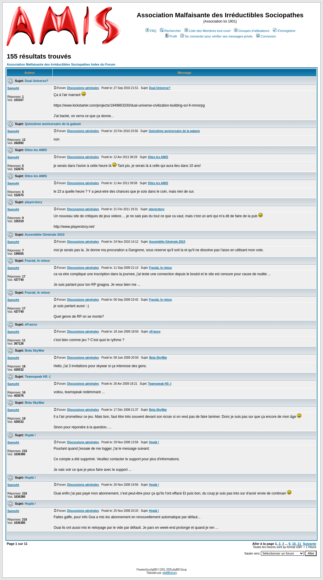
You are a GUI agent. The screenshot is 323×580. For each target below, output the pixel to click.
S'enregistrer (284, 30)
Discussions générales (83, 88)
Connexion (266, 36)
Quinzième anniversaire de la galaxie (53, 124)
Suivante (309, 543)
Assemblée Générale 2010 (44, 234)
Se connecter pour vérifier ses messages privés (216, 36)
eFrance (31, 324)
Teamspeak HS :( (38, 376)
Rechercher (170, 30)
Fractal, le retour (37, 260)
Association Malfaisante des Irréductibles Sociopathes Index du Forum (61, 64)
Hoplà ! (30, 435)
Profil (171, 36)
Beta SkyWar (35, 350)
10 (293, 543)
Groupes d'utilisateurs (251, 30)
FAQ (151, 30)
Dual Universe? (36, 81)
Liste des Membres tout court (207, 30)
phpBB (153, 569)
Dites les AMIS (36, 150)
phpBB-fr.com (170, 572)
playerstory (33, 202)
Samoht (13, 88)
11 (299, 543)
